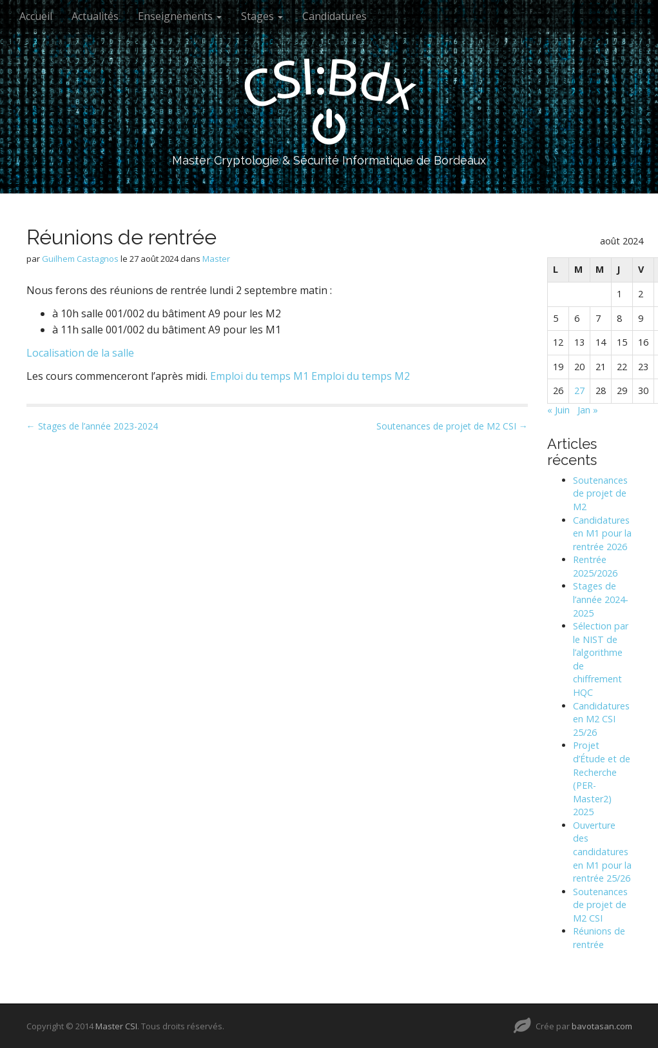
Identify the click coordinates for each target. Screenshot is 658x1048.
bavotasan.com (602, 1026)
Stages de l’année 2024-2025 (600, 599)
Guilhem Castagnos (80, 258)
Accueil (35, 16)
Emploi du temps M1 (259, 376)
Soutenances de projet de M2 (600, 493)
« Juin (558, 410)
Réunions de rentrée (599, 938)
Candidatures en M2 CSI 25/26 (601, 719)
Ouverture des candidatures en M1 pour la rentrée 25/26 (602, 851)
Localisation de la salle (80, 353)
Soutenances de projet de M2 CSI (600, 904)
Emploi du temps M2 (360, 376)
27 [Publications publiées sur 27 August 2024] (579, 390)
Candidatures (334, 16)
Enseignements (180, 16)
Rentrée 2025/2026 (595, 566)
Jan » (587, 410)
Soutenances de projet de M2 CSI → (452, 426)
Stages (262, 16)
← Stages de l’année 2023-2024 (92, 426)
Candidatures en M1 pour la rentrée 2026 (602, 533)
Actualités (95, 16)
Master (216, 258)
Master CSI (116, 1026)
